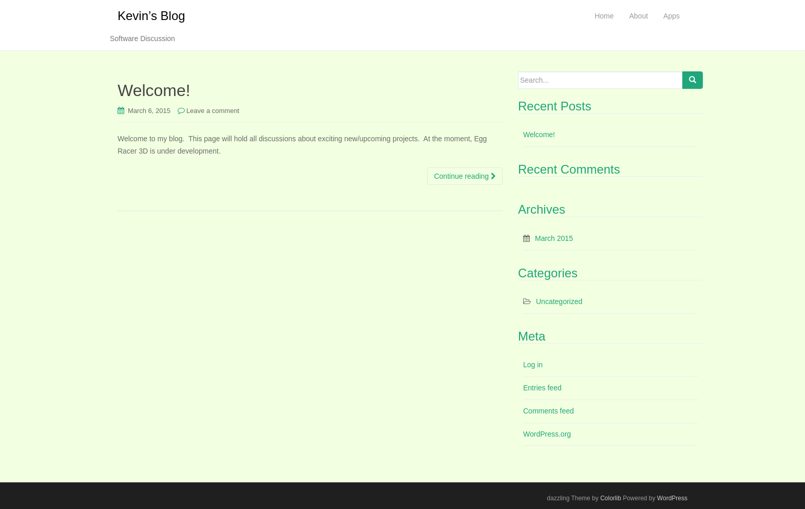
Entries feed (542, 388)
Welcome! (154, 90)
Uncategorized (559, 301)
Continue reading (465, 176)
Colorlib (610, 498)
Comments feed (548, 411)
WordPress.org (547, 434)
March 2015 (554, 238)
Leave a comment (212, 111)
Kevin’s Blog (151, 16)
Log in (533, 365)
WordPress (672, 498)
